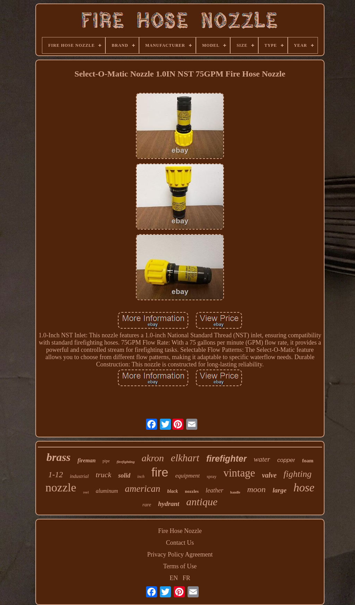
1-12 (55, 474)
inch (141, 476)
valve (269, 475)
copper (286, 460)
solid (124, 475)
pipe (106, 461)
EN (174, 578)
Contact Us (180, 542)
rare (146, 504)
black (172, 491)
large (279, 490)
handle (235, 492)
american (142, 488)
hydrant (168, 503)
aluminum (107, 491)
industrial (79, 476)
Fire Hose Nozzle (180, 530)
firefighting (126, 462)
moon (256, 489)
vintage (239, 473)
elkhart (185, 457)
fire (159, 472)
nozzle (60, 487)
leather (214, 490)
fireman (86, 460)
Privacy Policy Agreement (180, 554)
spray (211, 476)
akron (152, 458)
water (262, 459)
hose (303, 487)
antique (201, 501)
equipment (187, 475)
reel (86, 492)
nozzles (192, 491)
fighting (298, 474)
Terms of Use (180, 566)
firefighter (226, 458)
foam (307, 460)
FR (186, 578)
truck (103, 474)
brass (58, 457)
